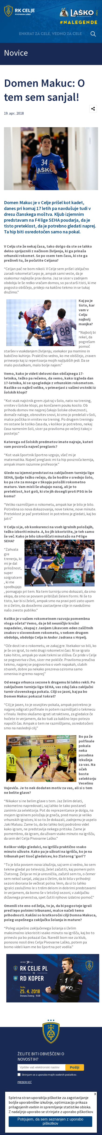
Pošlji (74, 1067)
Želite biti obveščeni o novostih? (41, 1056)
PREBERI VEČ (25, 1082)
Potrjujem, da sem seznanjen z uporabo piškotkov (50, 1121)
